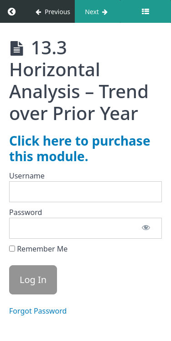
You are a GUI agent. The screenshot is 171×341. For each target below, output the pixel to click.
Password (25, 212)
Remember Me (38, 249)
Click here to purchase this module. (79, 148)
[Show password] (146, 228)
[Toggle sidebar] (145, 11)
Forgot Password (38, 311)
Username (27, 176)
